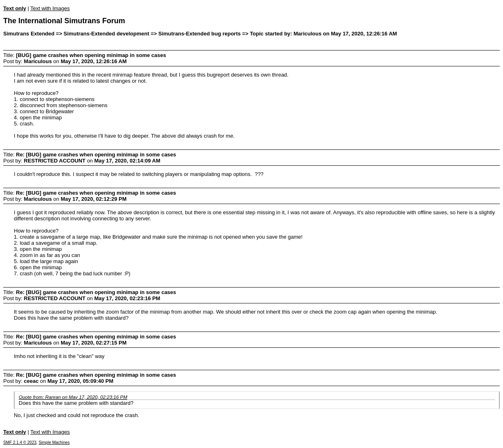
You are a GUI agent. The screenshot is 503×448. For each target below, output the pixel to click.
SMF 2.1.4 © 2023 (19, 442)
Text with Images (50, 8)
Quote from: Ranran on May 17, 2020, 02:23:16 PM (73, 397)
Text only (14, 8)
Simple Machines (54, 442)
